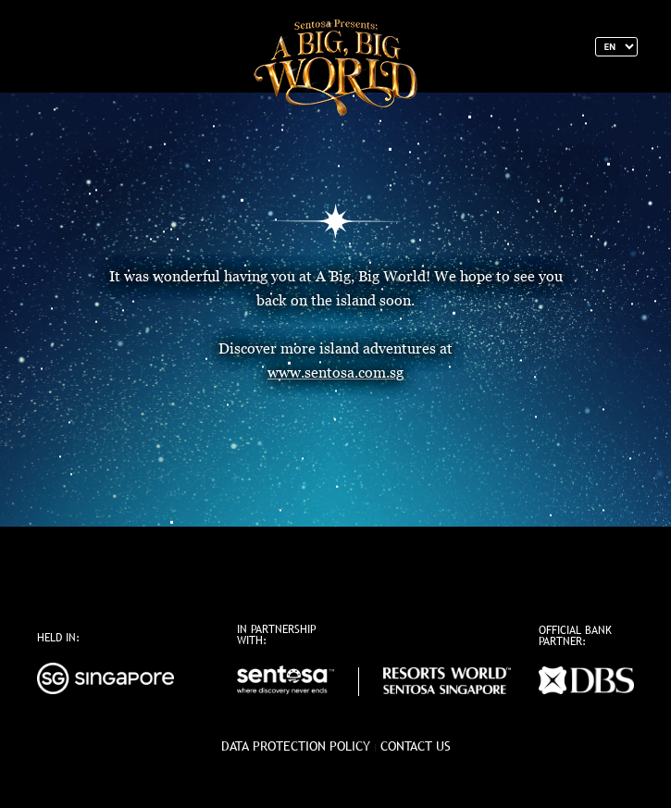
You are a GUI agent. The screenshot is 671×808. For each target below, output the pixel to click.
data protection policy (295, 746)
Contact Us (415, 746)
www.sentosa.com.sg (335, 372)
